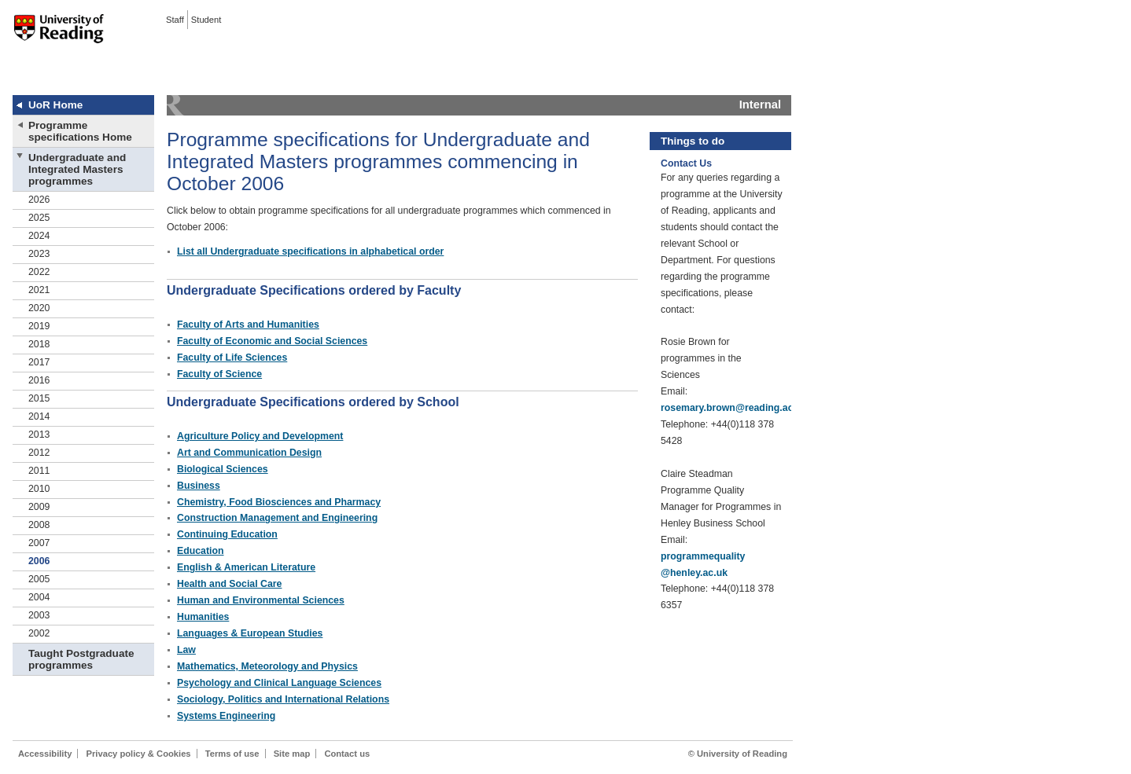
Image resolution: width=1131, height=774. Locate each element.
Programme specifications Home (80, 131)
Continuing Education (227, 534)
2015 (39, 398)
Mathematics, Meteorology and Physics (267, 666)
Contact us (347, 753)
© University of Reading (737, 753)
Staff (175, 19)
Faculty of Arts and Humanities (248, 324)
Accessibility (45, 753)
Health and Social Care (229, 583)
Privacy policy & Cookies (139, 753)
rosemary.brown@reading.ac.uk (734, 407)
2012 (39, 452)
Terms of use (232, 753)
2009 (39, 506)
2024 (39, 235)
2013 (39, 434)
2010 (39, 488)
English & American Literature (246, 567)
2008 (39, 524)
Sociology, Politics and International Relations (283, 699)
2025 (39, 217)
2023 (39, 253)
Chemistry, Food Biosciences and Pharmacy (279, 502)
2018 (39, 344)
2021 (39, 289)
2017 (39, 362)
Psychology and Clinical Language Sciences (279, 682)
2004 (39, 597)
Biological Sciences (222, 469)
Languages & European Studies (249, 633)
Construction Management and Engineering (277, 517)
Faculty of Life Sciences (232, 357)
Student (206, 19)
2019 (39, 326)
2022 (39, 271)
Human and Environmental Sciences (260, 600)
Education (200, 550)
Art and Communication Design (249, 452)
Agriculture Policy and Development (260, 436)
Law (186, 649)
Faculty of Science (219, 374)
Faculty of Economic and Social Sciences (272, 341)
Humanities (203, 616)
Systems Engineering (226, 715)
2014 (39, 416)
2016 (39, 380)
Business (198, 485)
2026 (39, 199)
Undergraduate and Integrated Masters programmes (77, 169)
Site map (292, 753)
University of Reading (59, 38)
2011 (39, 470)
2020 (39, 308)
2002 (39, 633)
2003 (39, 615)
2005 (39, 579)
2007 (39, 542)
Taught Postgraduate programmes (81, 659)
